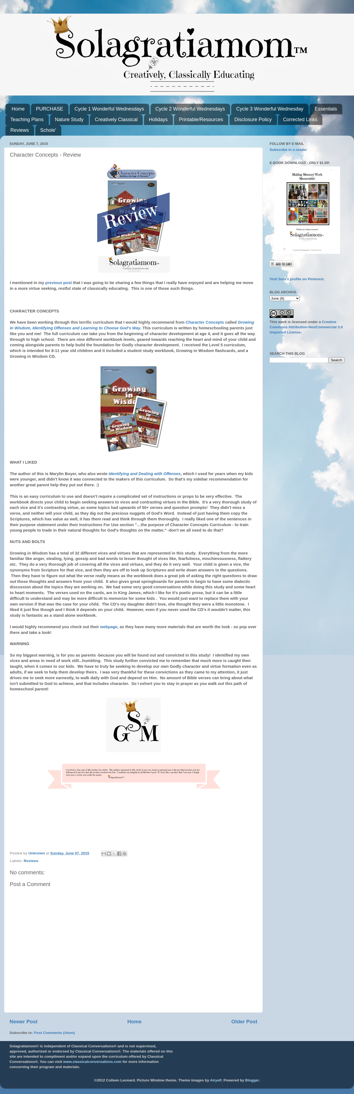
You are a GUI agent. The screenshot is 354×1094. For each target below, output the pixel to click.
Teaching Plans (27, 119)
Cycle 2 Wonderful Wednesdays (190, 109)
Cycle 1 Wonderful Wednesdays (109, 109)
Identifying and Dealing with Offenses (145, 474)
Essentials (326, 109)
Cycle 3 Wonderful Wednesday (269, 109)
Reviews (19, 130)
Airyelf (215, 1080)
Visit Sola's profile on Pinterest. (297, 279)
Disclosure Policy (253, 119)
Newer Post (24, 1021)
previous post (58, 283)
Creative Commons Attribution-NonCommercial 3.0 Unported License (306, 327)
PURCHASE (49, 109)
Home (18, 109)
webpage (109, 627)
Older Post (244, 1021)
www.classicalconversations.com (92, 1062)
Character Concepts (205, 322)
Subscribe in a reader (288, 150)
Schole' (48, 130)
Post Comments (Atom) (54, 1033)
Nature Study (69, 119)
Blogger (252, 1080)
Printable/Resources (201, 119)
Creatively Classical (116, 119)
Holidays (158, 119)
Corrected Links (300, 119)
